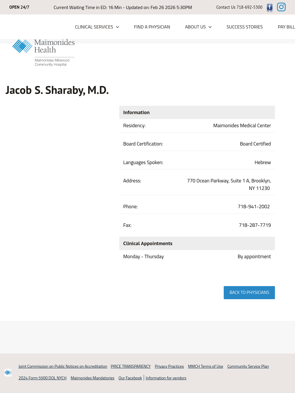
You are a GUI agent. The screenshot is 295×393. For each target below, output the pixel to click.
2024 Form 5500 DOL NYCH (43, 378)
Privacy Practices (169, 366)
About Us (195, 26)
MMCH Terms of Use (205, 366)
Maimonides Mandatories (92, 378)
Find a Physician (152, 26)
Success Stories (245, 26)
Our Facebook (130, 378)
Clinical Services (94, 26)
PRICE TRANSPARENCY (131, 366)
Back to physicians (249, 292)
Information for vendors (166, 378)
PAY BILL (286, 26)
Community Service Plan (248, 366)
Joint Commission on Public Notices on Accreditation (63, 366)
